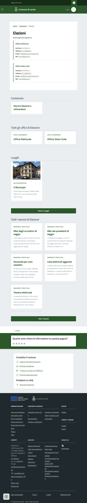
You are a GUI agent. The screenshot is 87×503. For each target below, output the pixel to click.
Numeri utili (15, 486)
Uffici (12, 435)
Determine (31, 462)
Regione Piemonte (16, 3)
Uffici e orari (15, 483)
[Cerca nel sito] (73, 9)
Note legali (48, 449)
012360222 (26, 51)
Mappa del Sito (65, 494)
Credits (48, 494)
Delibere (30, 459)
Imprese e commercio (52, 412)
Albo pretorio (32, 455)
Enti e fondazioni (16, 419)
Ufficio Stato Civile (22, 66)
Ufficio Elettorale (22, 43)
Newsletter (65, 448)
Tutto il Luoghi (43, 210)
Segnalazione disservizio (52, 467)
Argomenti (23, 26)
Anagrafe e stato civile (22, 227)
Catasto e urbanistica (35, 422)
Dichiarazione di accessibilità (52, 454)
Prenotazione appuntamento (52, 472)
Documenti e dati (16, 415)
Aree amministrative (18, 412)
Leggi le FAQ (49, 463)
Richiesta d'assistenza (52, 477)
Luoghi (64, 426)
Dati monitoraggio (17, 494)
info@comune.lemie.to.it (29, 53)
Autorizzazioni (32, 419)
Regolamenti (32, 465)
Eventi (64, 429)
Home (15, 26)
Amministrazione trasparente (52, 459)
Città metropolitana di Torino (35, 451)
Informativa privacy (51, 446)
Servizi (34, 494)
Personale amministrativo (18, 427)
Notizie (64, 412)
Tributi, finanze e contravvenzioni (52, 417)
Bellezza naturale (20, 183)
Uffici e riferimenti (20, 135)
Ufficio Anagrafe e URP (18, 478)
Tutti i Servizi (43, 318)
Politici (13, 431)
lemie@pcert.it (24, 56)
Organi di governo (17, 422)
